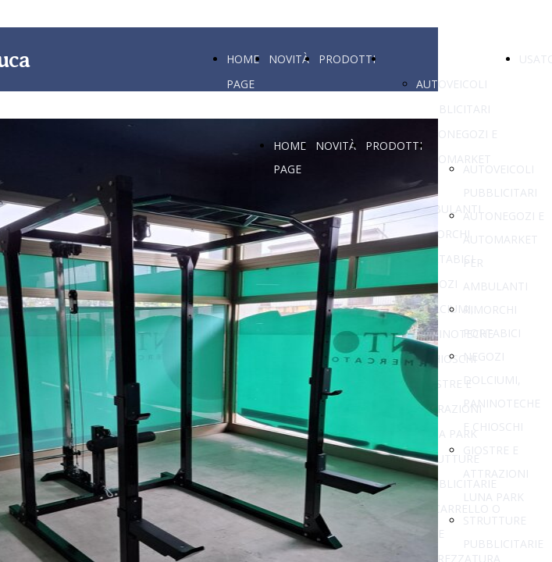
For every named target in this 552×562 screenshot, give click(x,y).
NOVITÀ (289, 59)
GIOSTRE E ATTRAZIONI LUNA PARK (496, 473)
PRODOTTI (347, 59)
